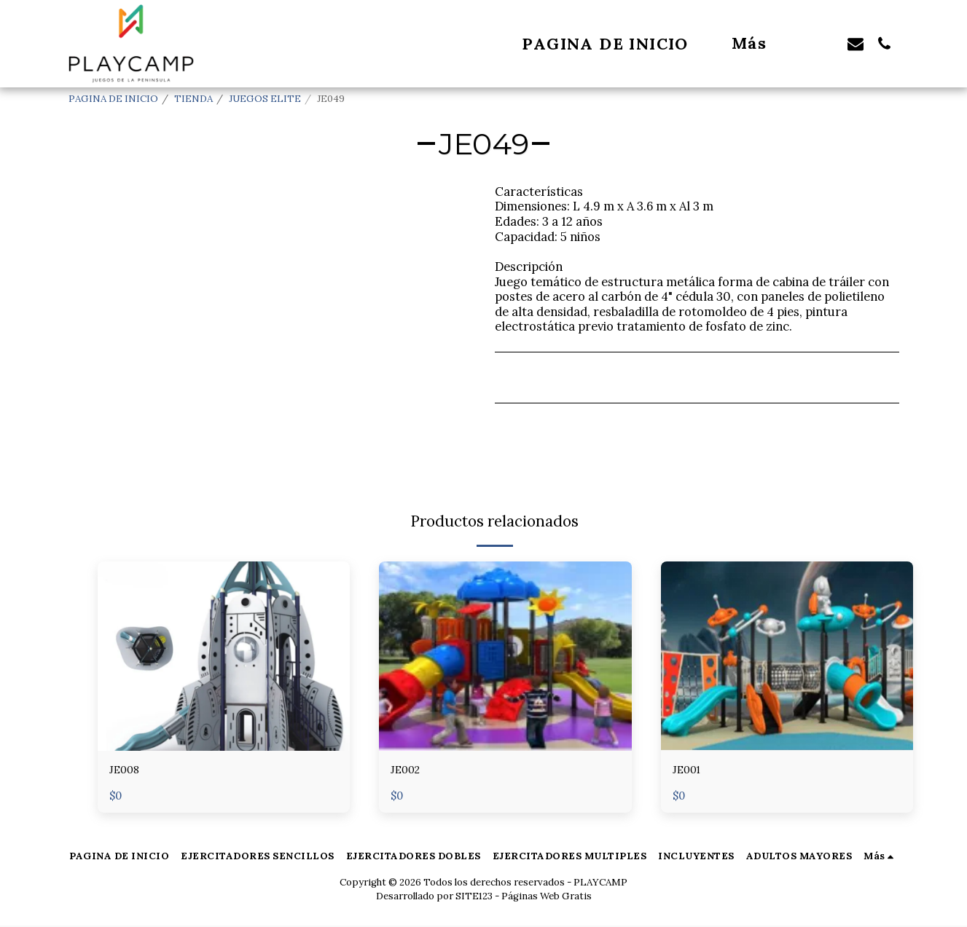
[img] (224, 656)
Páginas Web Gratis (546, 897)
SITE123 (474, 897)
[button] (826, 43)
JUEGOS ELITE (265, 98)
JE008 (127, 771)
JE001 (689, 771)
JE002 (408, 771)
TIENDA (193, 98)
